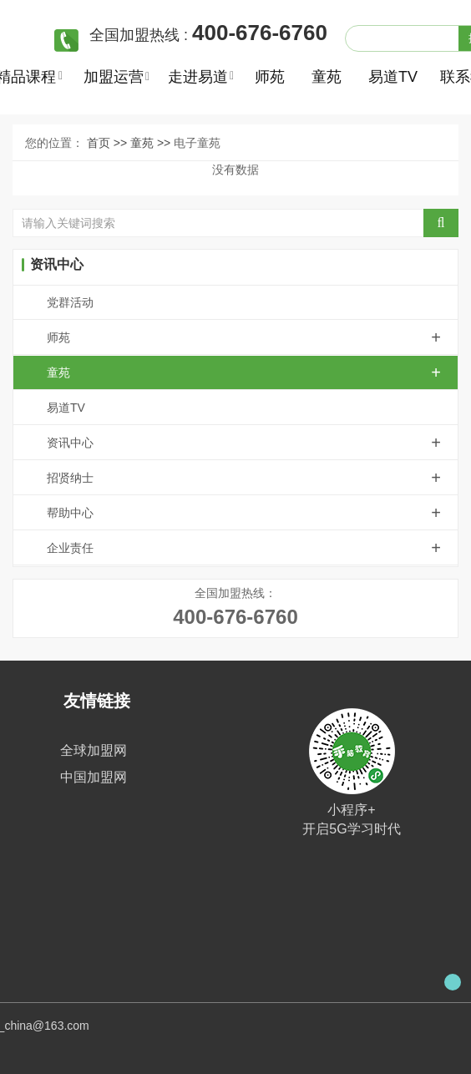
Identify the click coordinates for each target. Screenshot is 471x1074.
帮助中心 (252, 512)
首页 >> (108, 142)
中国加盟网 (93, 777)
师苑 (270, 76)
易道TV (390, 76)
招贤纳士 (252, 477)
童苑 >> (152, 142)
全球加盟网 (93, 750)
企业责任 (252, 548)
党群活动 (70, 302)
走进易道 (197, 76)
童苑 (326, 76)
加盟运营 (113, 76)
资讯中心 (252, 442)
